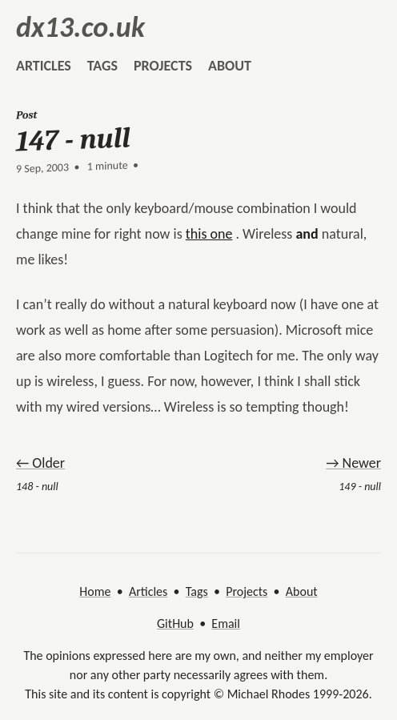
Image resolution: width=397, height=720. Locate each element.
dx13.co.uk (80, 27)
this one (209, 234)
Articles (148, 591)
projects (163, 65)
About (302, 591)
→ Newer (353, 463)
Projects (246, 591)
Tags (197, 591)
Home (94, 591)
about (229, 65)
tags (102, 65)
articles (43, 65)
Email (225, 623)
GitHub (175, 623)
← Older (40, 463)
